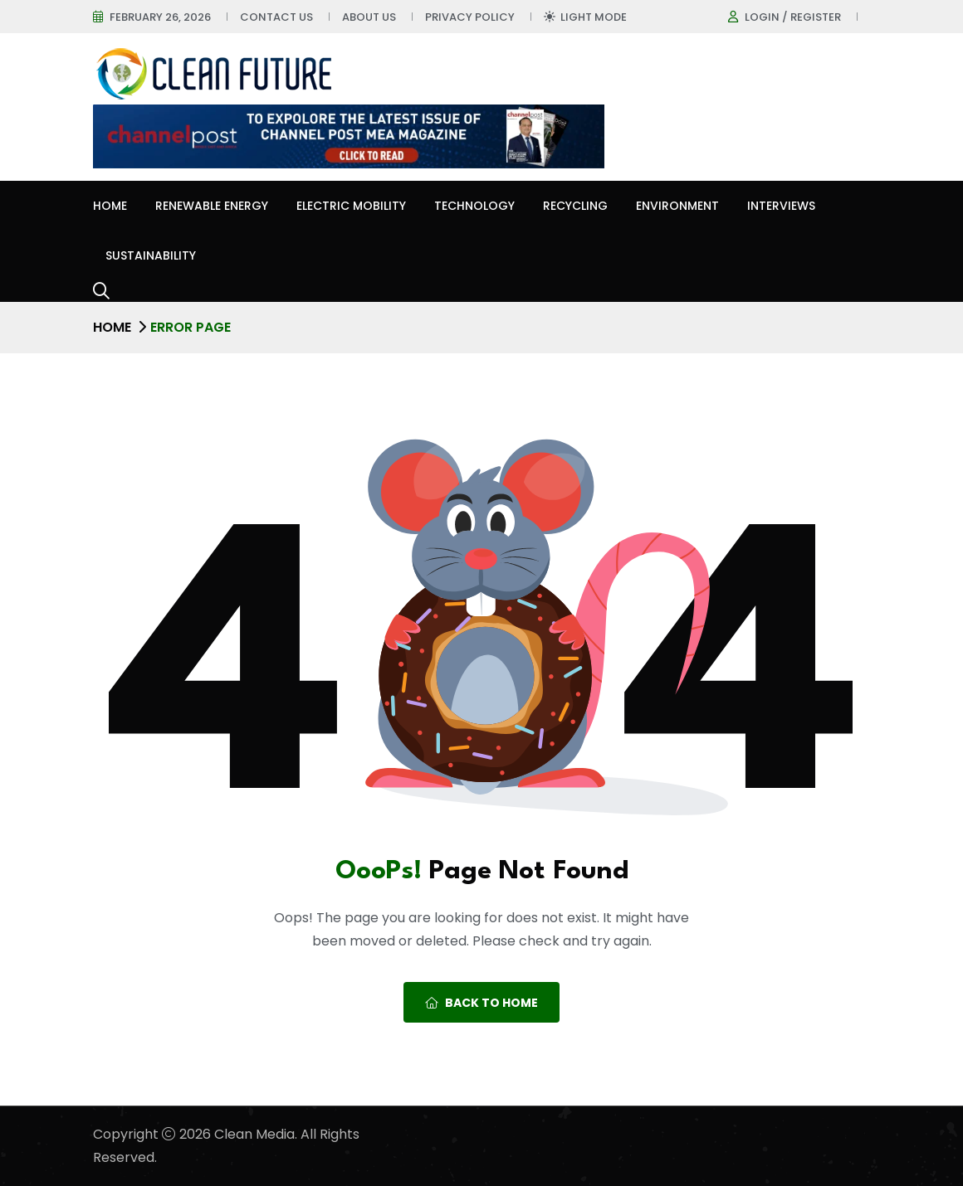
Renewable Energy (211, 205)
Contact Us (276, 17)
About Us (369, 17)
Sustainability (150, 255)
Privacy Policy (470, 17)
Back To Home (481, 1002)
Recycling (575, 205)
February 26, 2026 (160, 17)
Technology (474, 205)
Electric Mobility (351, 205)
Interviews (781, 205)
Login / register (793, 17)
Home (110, 205)
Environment (677, 205)
